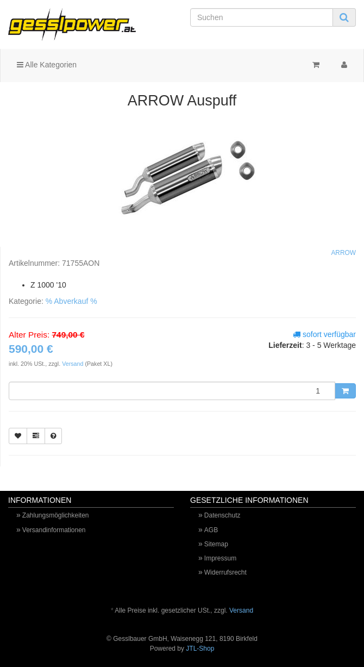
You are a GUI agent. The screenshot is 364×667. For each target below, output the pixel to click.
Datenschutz (222, 515)
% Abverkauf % (71, 301)
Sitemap (216, 544)
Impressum (220, 558)
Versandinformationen (54, 530)
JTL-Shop (200, 648)
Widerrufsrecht (225, 572)
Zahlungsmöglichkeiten (55, 515)
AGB (211, 530)
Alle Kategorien (47, 64)
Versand (73, 363)
